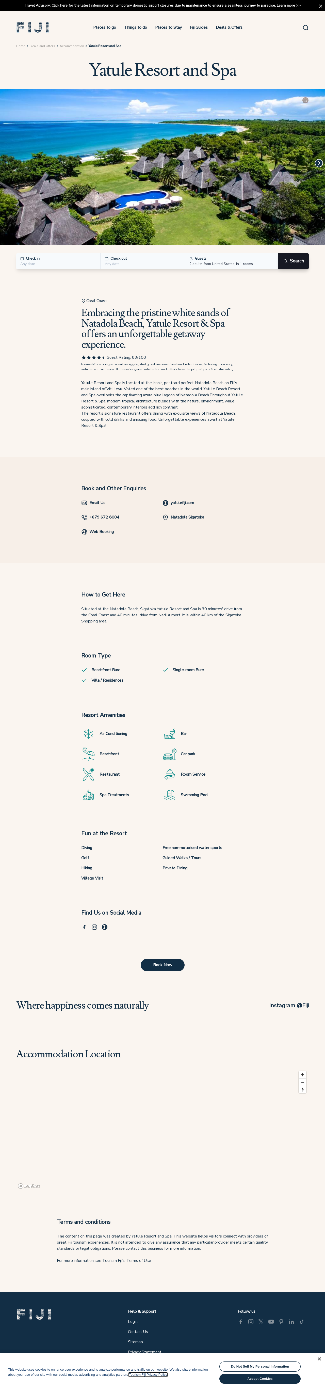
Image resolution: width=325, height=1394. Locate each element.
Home (20, 46)
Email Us (93, 503)
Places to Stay (168, 27)
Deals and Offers (42, 46)
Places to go (104, 27)
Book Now (162, 965)
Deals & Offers (229, 27)
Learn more (286, 5)
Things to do (135, 27)
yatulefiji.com (178, 503)
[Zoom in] (302, 1074)
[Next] (319, 163)
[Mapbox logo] (29, 1186)
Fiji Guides (199, 27)
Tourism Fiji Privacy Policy (148, 1374)
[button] (32, 27)
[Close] (319, 1359)
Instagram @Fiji (289, 1005)
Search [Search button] (293, 261)
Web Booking (97, 532)
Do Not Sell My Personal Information (260, 1366)
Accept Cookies (259, 1379)
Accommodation (72, 46)
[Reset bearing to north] (302, 1089)
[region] (162, 1130)
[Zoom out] (302, 1082)
